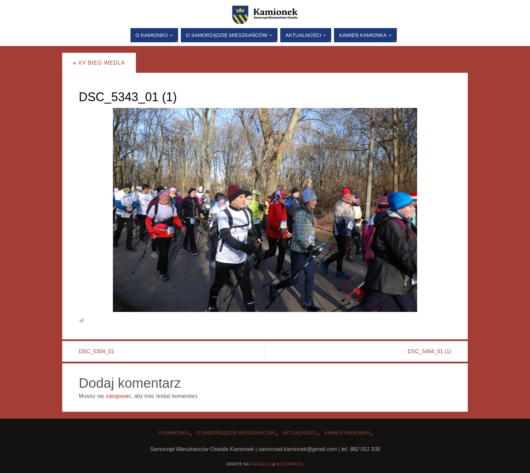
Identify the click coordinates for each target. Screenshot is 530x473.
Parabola (260, 464)
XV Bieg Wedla (99, 63)
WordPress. (290, 464)
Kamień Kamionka (347, 432)
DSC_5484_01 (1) (429, 351)
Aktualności (300, 432)
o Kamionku (173, 432)
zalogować (118, 396)
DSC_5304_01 (96, 351)
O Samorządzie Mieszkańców (236, 432)
